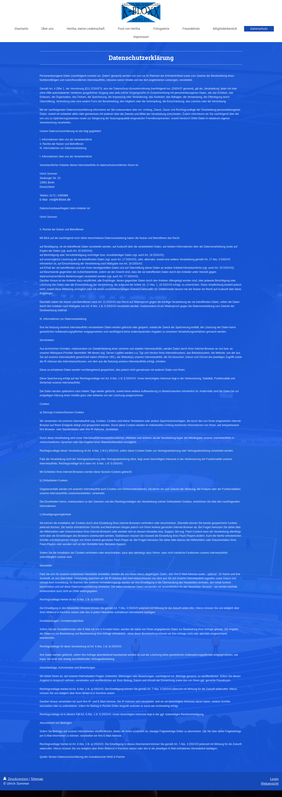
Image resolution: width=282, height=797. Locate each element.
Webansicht (270, 783)
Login (274, 779)
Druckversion (16, 779)
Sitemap (37, 779)
